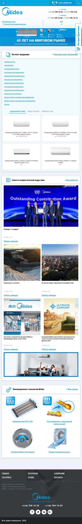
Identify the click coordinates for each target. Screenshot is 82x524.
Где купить (6, 477)
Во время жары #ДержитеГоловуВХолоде (58, 283)
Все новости (72, 180)
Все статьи (73, 389)
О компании (59, 473)
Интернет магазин (78, 36)
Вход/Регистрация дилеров (15, 24)
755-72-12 (70, 18)
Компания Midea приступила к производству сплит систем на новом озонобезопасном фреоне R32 (58, 339)
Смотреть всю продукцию (66, 54)
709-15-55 (55, 12)
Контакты (58, 477)
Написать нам (10, 22)
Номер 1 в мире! (11, 229)
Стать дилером (64, 3)
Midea (12, 11)
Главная (5, 473)
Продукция (33, 473)
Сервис (31, 477)
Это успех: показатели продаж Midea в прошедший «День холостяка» (18, 338)
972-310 (70, 12)
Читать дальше (11, 241)
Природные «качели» (12, 283)
